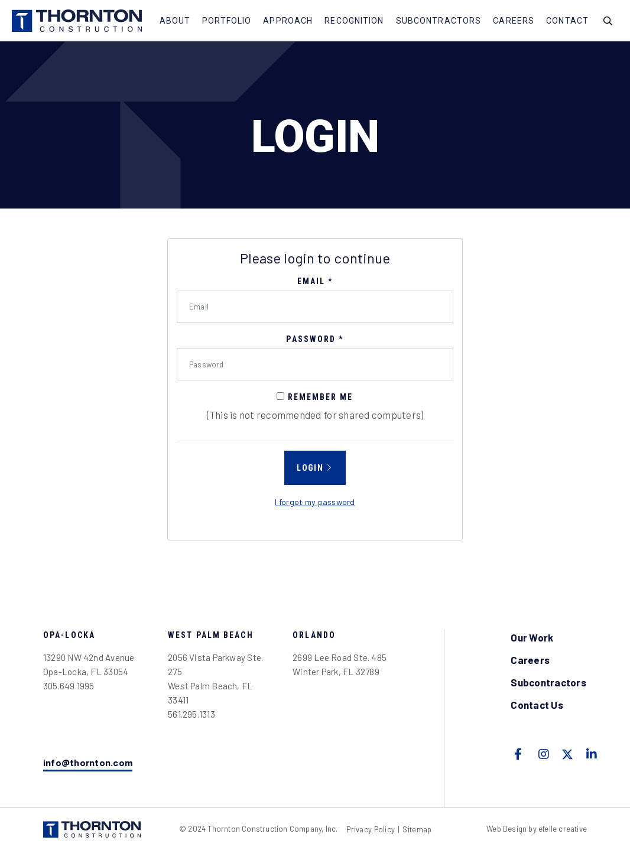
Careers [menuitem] (530, 660)
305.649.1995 (69, 685)
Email (315, 281)
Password (314, 339)
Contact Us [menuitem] (537, 705)
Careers (513, 20)
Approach (288, 20)
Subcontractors (439, 20)
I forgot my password (315, 502)
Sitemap (416, 829)
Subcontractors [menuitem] (548, 682)
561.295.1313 (191, 714)
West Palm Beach (211, 635)
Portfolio (226, 20)
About (175, 20)
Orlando (314, 635)
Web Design (506, 828)
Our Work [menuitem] (532, 637)
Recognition (354, 20)
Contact (567, 20)
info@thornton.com (87, 762)
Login (310, 468)
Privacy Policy (370, 829)
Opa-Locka (69, 635)
